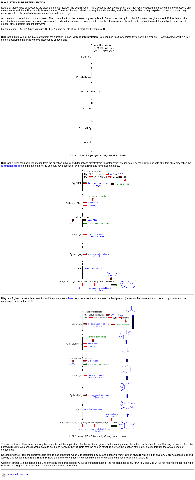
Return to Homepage (18, 474)
